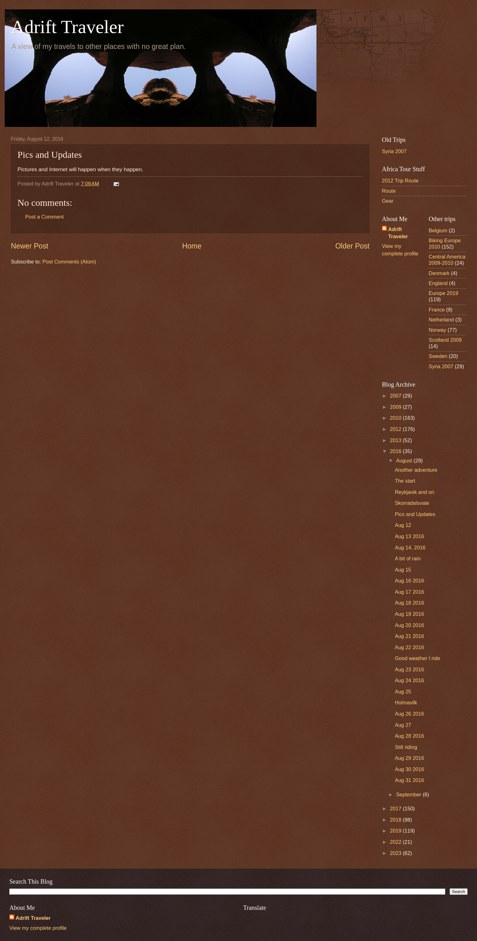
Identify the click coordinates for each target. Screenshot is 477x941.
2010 (396, 418)
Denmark (439, 273)
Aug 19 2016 (409, 614)
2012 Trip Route (400, 181)
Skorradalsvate (412, 503)
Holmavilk (406, 703)
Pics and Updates (415, 514)
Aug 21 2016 (409, 636)
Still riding (406, 747)
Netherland (441, 320)
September (409, 795)
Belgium (438, 231)
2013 (396, 440)
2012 (396, 429)
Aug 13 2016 (409, 536)
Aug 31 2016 (409, 780)
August (404, 461)
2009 (396, 407)
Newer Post (29, 246)
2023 (396, 853)
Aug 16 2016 (409, 581)
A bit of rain (408, 559)
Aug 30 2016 (409, 769)
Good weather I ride (417, 658)
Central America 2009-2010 (447, 260)
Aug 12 (403, 525)
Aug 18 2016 (409, 603)
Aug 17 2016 (409, 592)
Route (389, 191)
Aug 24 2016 (409, 680)
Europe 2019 (443, 293)
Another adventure (416, 470)
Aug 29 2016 (409, 758)
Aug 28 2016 (409, 736)
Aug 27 (403, 725)
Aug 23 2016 (409, 670)
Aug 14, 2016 (410, 548)
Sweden (438, 356)
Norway (437, 330)
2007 (396, 396)
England (438, 283)
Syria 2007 (394, 151)
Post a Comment (44, 217)
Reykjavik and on (414, 492)
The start (405, 481)
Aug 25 (403, 692)
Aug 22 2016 (409, 647)
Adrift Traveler (67, 27)
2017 (396, 809)
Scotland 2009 (445, 340)
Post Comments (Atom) (69, 262)
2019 (396, 831)
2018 (396, 820)
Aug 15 (403, 570)
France (437, 310)
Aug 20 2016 (409, 625)
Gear (387, 201)
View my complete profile (38, 928)
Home (191, 246)
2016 (396, 451)
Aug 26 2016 (409, 714)
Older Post (352, 246)
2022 (396, 842)
